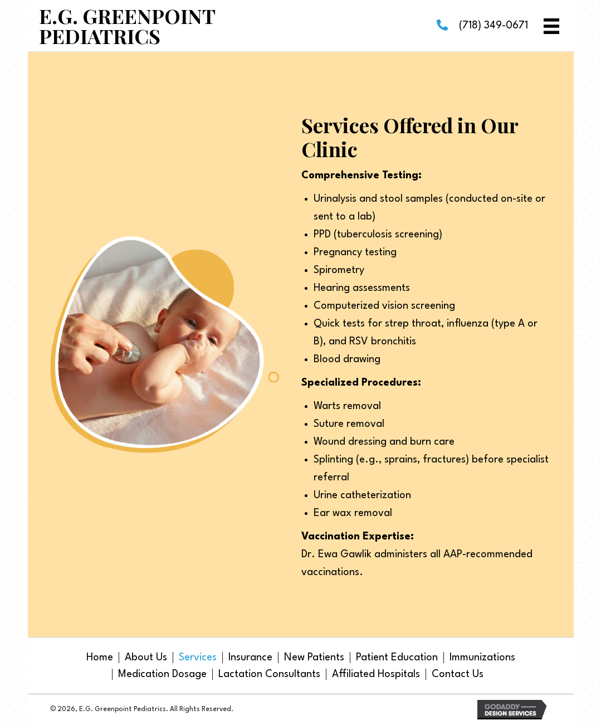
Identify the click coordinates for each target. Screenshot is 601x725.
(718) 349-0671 (493, 26)
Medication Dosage (162, 674)
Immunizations (482, 658)
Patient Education (397, 658)
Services (198, 658)
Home (99, 658)
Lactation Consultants (269, 674)
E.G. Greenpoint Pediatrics (127, 25)
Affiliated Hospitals (376, 674)
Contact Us (457, 674)
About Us (146, 658)
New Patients (314, 658)
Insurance (250, 658)
